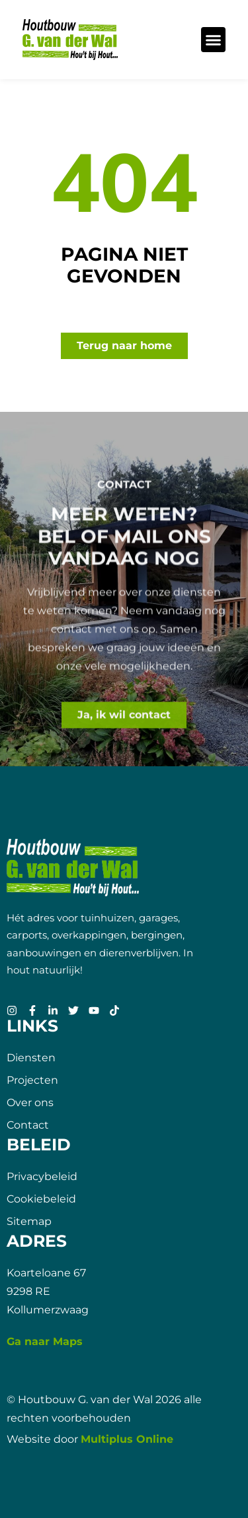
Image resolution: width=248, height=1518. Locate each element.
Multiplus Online (127, 1439)
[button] (213, 39)
